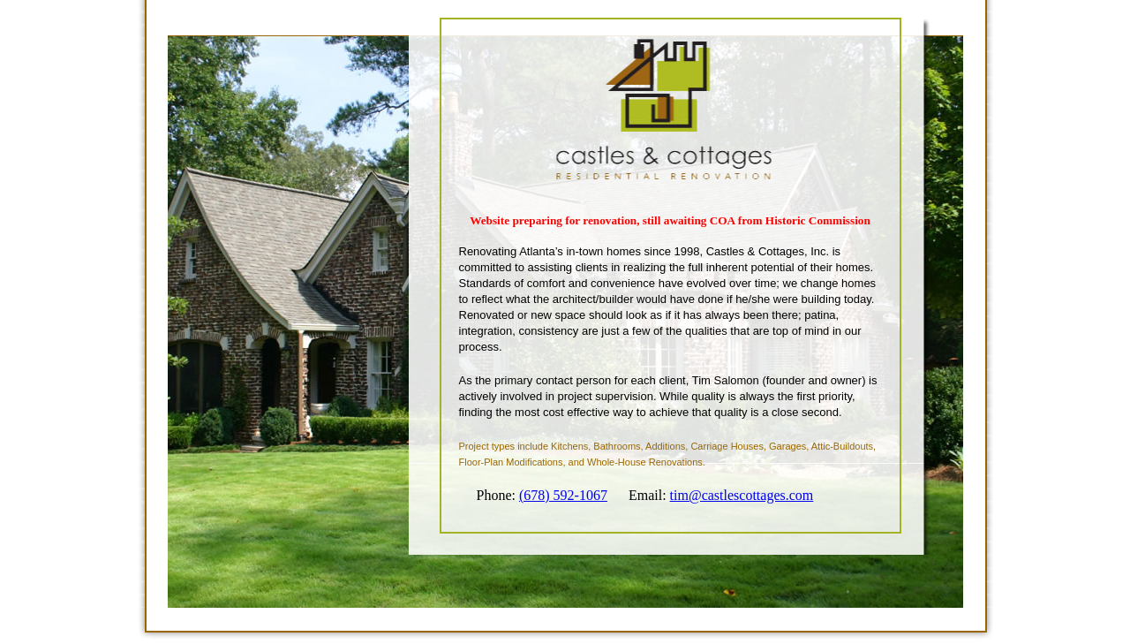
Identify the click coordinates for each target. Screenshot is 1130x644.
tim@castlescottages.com (742, 495)
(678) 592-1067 (563, 495)
